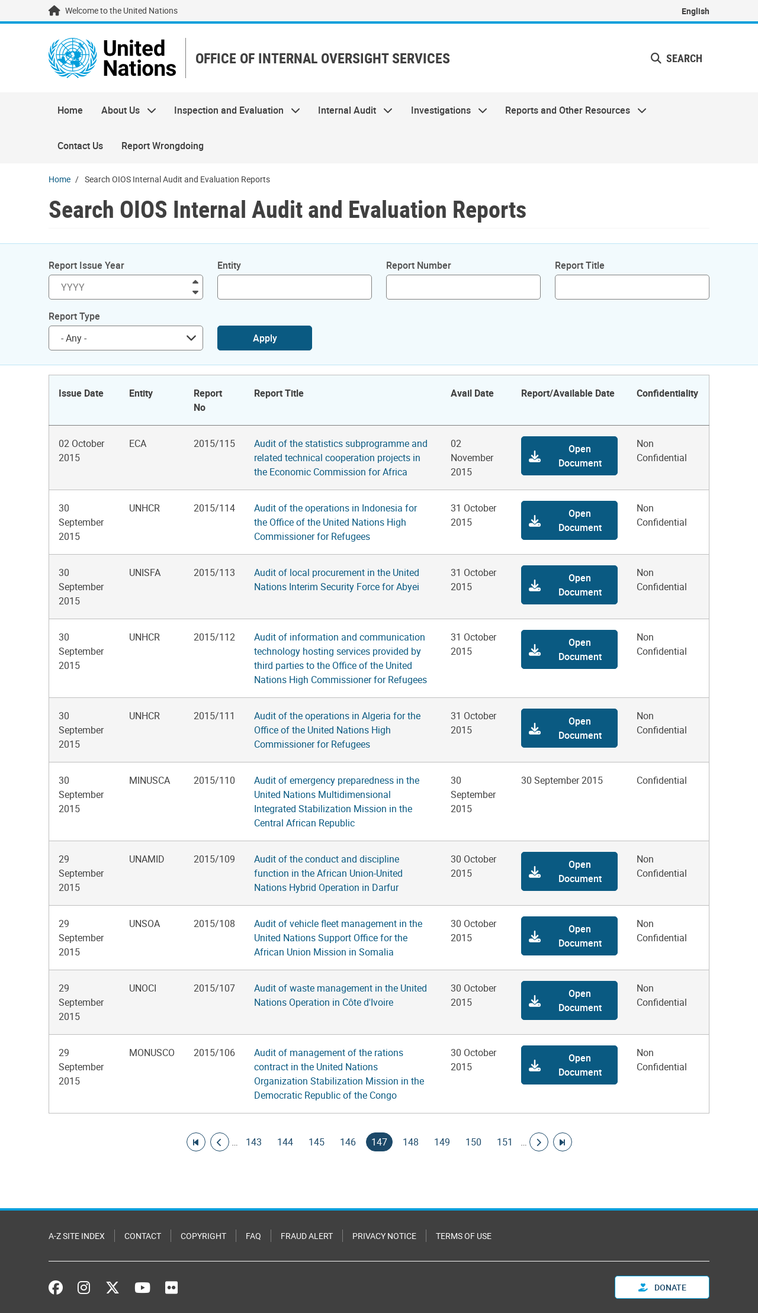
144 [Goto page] (285, 1141)
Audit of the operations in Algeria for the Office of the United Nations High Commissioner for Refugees (337, 730)
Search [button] (676, 58)
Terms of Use (464, 1235)
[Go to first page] (196, 1141)
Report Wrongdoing (162, 145)
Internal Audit (351, 110)
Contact (142, 1235)
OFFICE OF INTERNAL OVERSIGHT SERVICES (322, 58)
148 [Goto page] (410, 1141)
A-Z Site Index (77, 1235)
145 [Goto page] (316, 1141)
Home (70, 110)
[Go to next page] (538, 1141)
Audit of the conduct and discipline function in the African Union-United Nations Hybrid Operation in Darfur (328, 873)
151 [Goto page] (505, 1141)
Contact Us (80, 145)
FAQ (253, 1235)
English (695, 11)
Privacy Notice (384, 1235)
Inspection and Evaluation (232, 110)
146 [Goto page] (348, 1141)
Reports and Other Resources (571, 110)
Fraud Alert (307, 1235)
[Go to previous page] (219, 1141)
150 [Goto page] (473, 1141)
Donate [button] (662, 1287)
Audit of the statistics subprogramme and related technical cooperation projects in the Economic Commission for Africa (341, 457)
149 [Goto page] (442, 1141)
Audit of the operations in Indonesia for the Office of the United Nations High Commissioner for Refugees (335, 522)
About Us (124, 110)
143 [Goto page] (253, 1141)
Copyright (203, 1235)
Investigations (444, 110)
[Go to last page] (562, 1141)
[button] (569, 455)
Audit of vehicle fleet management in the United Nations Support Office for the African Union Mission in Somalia (338, 937)
